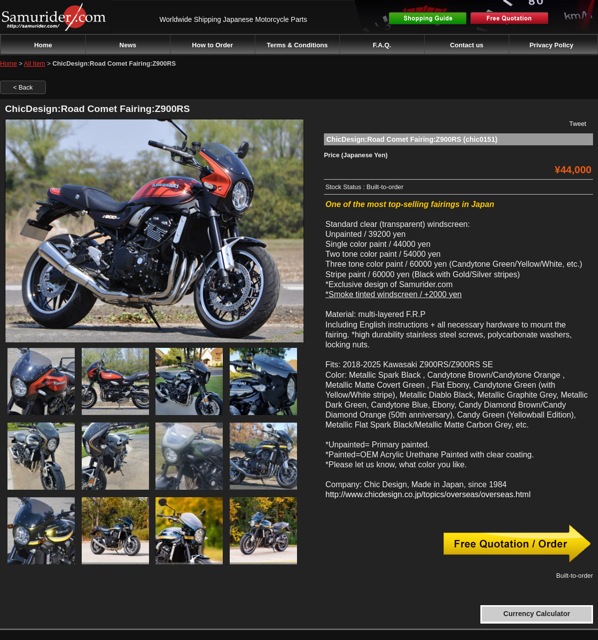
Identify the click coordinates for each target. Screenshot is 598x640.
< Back (22, 87)
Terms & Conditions (297, 45)
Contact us (466, 45)
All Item (34, 63)
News (128, 45)
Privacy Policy (551, 45)
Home (43, 45)
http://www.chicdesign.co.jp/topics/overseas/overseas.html (428, 494)
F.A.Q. (382, 45)
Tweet (577, 123)
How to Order (212, 45)
